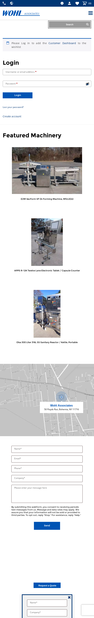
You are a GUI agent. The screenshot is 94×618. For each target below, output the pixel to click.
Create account (12, 116)
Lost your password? (13, 107)
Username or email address (21, 71)
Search (77, 24)
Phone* (18, 468)
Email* (18, 458)
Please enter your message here (30, 487)
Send (47, 525)
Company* (20, 478)
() (89, 3)
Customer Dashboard (62, 43)
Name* (18, 448)
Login (17, 95)
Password (12, 83)
